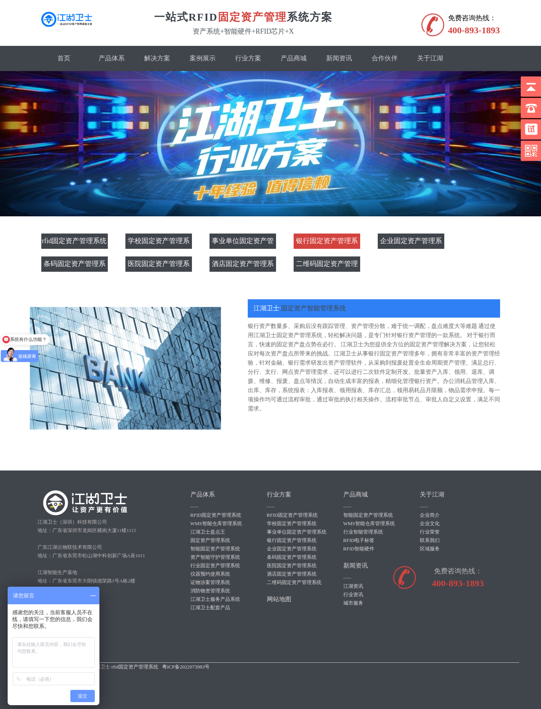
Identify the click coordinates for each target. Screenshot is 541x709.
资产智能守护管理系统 (215, 557)
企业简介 (430, 515)
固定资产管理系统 (210, 540)
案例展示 (203, 58)
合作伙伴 (385, 58)
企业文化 (430, 523)
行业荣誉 (430, 532)
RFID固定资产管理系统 (216, 515)
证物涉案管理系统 (210, 582)
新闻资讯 (339, 58)
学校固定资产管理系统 (159, 243)
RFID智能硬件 (359, 549)
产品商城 (294, 58)
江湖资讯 (353, 586)
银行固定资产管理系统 (327, 243)
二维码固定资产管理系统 (327, 266)
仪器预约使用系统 (210, 574)
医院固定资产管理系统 (159, 266)
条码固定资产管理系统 (75, 266)
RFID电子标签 (359, 540)
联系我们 (430, 540)
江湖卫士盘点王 (207, 532)
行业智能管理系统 (363, 532)
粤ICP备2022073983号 (186, 667)
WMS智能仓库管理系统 (216, 523)
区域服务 (430, 549)
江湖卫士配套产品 (210, 607)
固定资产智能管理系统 (313, 308)
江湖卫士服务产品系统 (215, 599)
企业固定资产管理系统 (411, 243)
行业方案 (248, 58)
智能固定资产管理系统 (215, 549)
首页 (63, 58)
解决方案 (157, 58)
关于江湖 (430, 58)
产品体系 (112, 58)
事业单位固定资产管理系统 (243, 243)
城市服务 (353, 603)
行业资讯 (353, 594)
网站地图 (279, 599)
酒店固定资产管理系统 (243, 266)
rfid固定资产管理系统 (74, 241)
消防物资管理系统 (210, 591)
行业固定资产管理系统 (215, 565)
